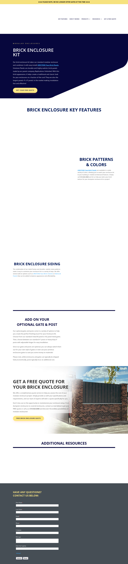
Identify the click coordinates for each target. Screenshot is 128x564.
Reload (18, 553)
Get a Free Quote (110, 19)
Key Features (62, 19)
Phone (18, 523)
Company (18, 530)
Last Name (19, 509)
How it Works (74, 19)
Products (85, 19)
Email (18, 516)
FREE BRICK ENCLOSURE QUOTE (28, 418)
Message (18, 537)
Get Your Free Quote (25, 90)
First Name (19, 502)
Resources (96, 19)
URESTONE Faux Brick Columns (43, 274)
